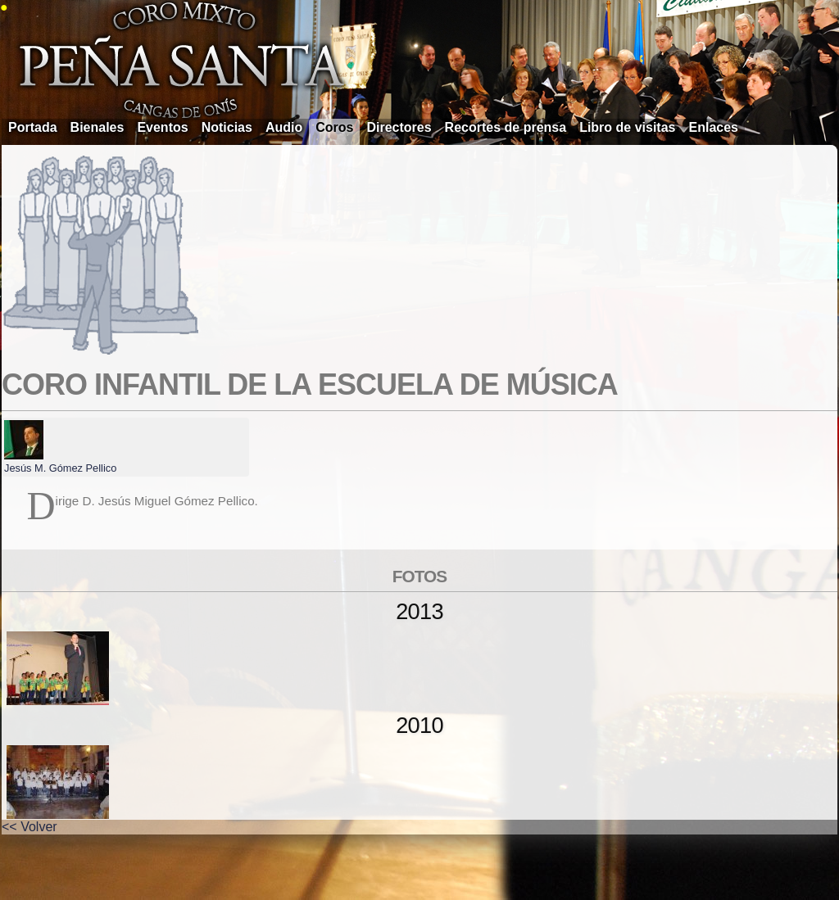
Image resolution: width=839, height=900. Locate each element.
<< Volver (29, 827)
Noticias (227, 127)
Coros (334, 127)
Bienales (97, 127)
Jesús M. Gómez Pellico (60, 468)
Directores (398, 127)
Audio (283, 127)
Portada (32, 127)
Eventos (162, 127)
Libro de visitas (627, 127)
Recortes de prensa (506, 127)
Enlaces (713, 127)
